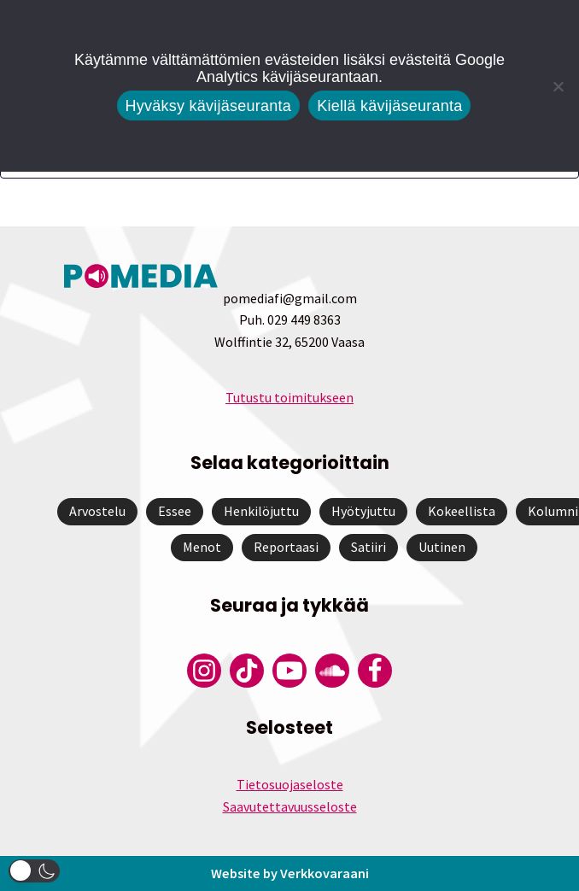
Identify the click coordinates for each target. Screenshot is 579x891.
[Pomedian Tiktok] (247, 671)
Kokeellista (461, 510)
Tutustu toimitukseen (289, 397)
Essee (174, 510)
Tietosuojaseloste (290, 784)
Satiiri (368, 546)
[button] (34, 870)
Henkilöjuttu (261, 510)
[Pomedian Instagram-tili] (204, 671)
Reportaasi (286, 546)
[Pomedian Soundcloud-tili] (332, 671)
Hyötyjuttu (363, 510)
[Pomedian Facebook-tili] (375, 671)
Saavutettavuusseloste (290, 806)
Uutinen (441, 546)
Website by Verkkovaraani (289, 872)
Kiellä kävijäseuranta (389, 105)
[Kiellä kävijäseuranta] (557, 86)
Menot (202, 546)
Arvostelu (97, 510)
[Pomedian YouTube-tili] (289, 671)
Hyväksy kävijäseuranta (209, 105)
